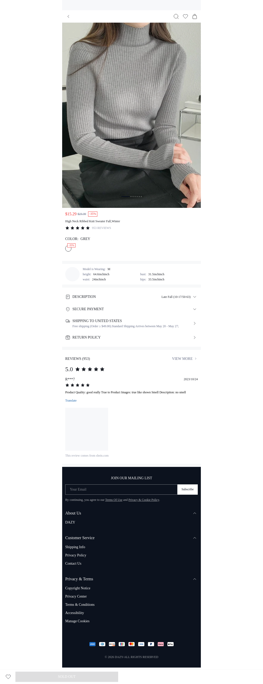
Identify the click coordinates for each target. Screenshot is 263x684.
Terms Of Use (113, 500)
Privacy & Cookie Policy (143, 500)
